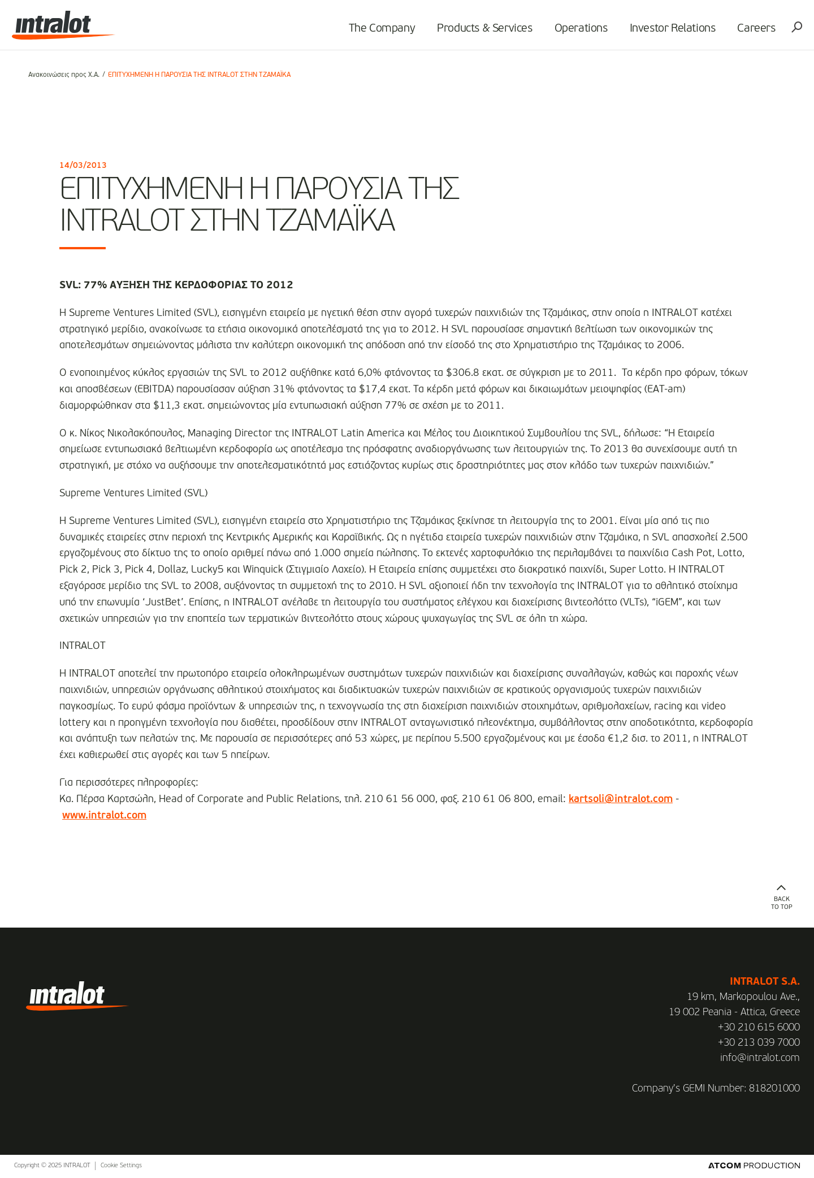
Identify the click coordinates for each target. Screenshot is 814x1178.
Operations (568, 31)
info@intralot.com (760, 1058)
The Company (369, 31)
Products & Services (472, 31)
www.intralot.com (104, 816)
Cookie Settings (121, 1166)
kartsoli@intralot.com (621, 799)
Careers (744, 31)
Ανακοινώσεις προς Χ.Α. (63, 75)
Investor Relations (660, 31)
